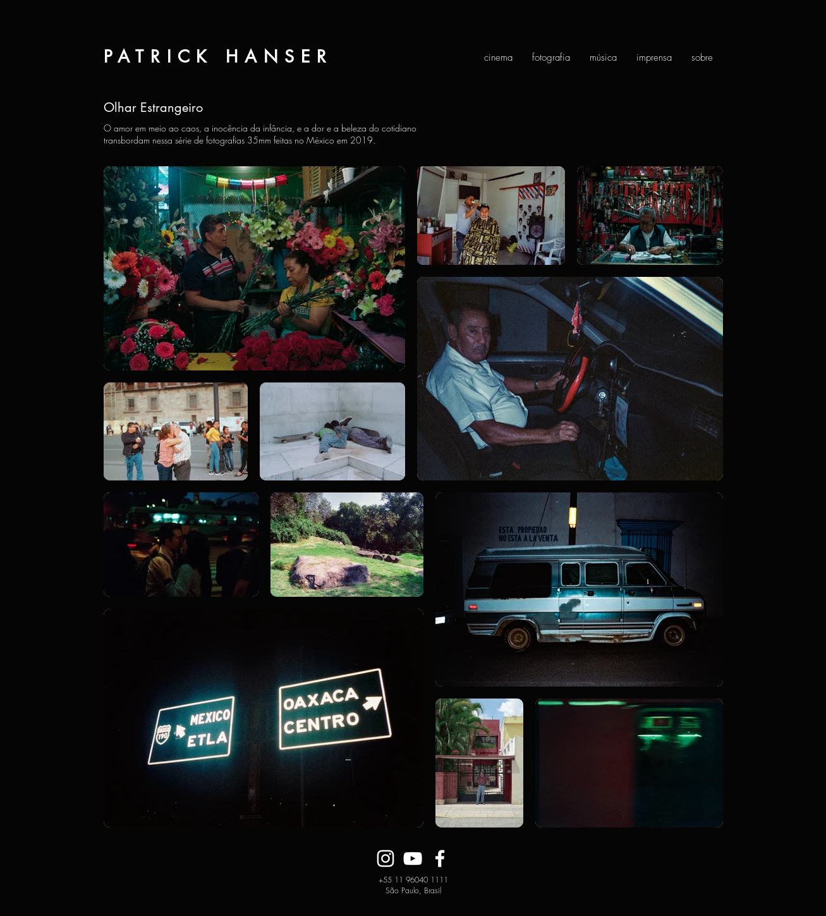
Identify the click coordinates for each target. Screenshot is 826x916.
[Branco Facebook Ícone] (439, 858)
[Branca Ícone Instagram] (385, 858)
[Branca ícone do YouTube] (412, 858)
